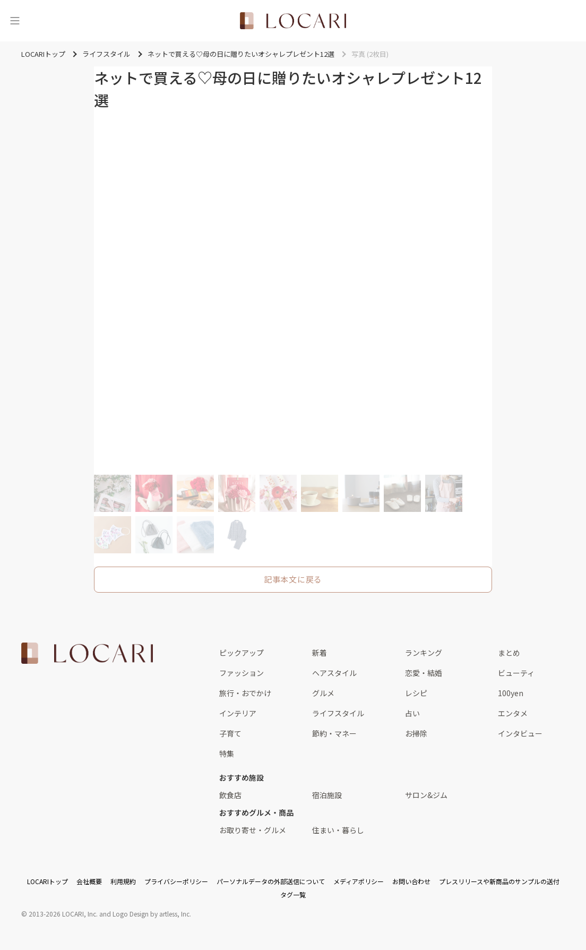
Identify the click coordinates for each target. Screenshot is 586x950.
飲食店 (230, 795)
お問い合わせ (411, 881)
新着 (319, 652)
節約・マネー (334, 733)
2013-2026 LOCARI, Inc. (63, 913)
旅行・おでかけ (245, 693)
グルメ (323, 693)
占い (412, 713)
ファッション (241, 672)
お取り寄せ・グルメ (252, 830)
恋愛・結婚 (423, 672)
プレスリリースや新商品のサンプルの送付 (499, 881)
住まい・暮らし (338, 830)
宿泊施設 (327, 795)
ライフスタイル (338, 713)
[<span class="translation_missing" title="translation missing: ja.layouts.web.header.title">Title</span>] (293, 20)
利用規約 (123, 881)
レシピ (416, 693)
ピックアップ (241, 652)
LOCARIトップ (47, 881)
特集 (226, 753)
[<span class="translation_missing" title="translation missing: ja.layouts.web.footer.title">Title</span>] (87, 653)
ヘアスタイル (334, 672)
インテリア (237, 713)
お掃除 (416, 733)
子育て (230, 733)
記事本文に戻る (293, 579)
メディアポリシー (358, 881)
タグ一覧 (293, 894)
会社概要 (89, 881)
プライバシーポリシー (176, 881)
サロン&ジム (426, 795)
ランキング (423, 652)
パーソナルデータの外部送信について (271, 881)
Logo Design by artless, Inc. (152, 913)
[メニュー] (14, 21)
